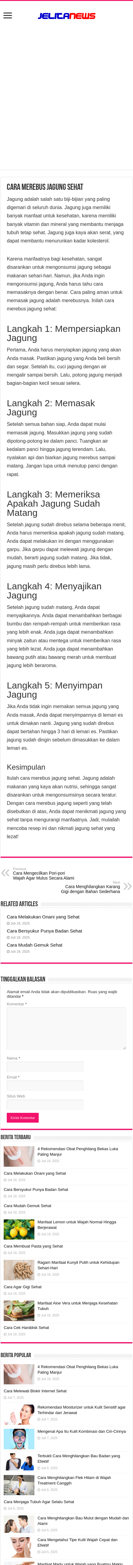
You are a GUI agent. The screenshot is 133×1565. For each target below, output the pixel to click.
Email (13, 1077)
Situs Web (16, 1096)
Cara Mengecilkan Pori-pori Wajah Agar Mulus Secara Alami (44, 873)
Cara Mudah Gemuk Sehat (34, 945)
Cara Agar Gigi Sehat (22, 1287)
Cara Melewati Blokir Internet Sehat (35, 1391)
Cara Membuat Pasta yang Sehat (33, 1246)
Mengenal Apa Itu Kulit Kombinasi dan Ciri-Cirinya (81, 1431)
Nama (13, 1058)
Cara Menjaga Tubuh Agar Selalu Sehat (39, 1501)
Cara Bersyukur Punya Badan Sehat (44, 930)
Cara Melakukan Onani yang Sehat (43, 916)
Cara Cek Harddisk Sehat (26, 1327)
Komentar (17, 1004)
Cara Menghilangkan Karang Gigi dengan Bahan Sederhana (88, 887)
